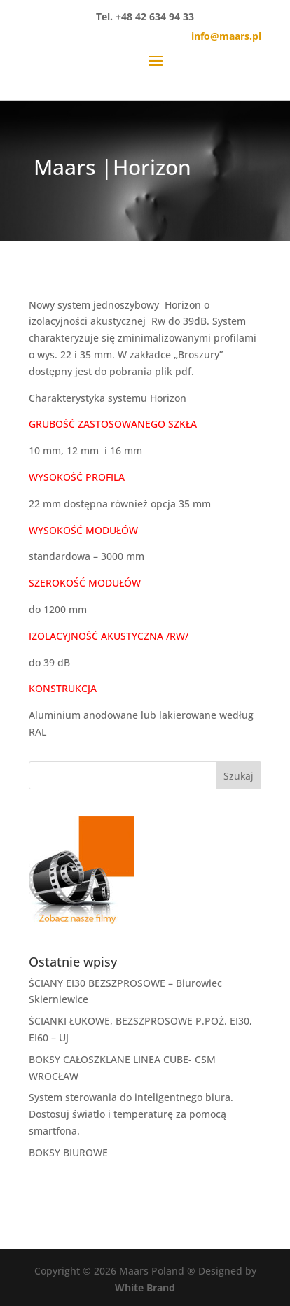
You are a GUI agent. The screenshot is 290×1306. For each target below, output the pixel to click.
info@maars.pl (226, 36)
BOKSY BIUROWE (68, 1152)
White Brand (145, 1287)
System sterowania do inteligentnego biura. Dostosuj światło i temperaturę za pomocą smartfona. (131, 1113)
